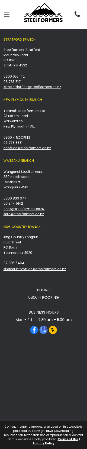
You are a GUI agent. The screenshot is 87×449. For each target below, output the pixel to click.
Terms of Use (68, 439)
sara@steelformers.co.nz (23, 214)
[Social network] (53, 330)
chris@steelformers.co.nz (24, 208)
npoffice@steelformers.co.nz (27, 148)
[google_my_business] (43, 330)
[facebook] (34, 330)
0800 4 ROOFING (43, 297)
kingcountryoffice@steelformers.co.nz (34, 269)
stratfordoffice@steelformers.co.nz (32, 87)
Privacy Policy (43, 443)
